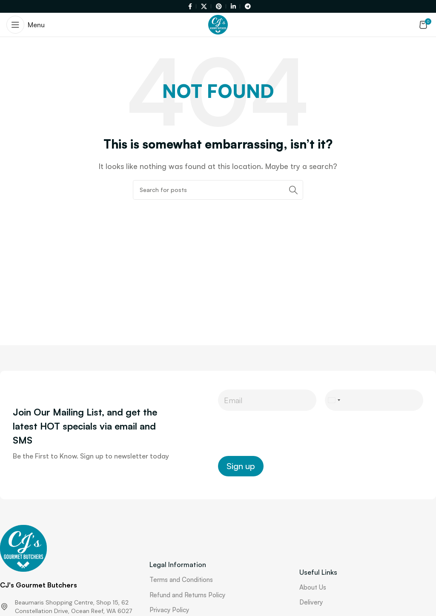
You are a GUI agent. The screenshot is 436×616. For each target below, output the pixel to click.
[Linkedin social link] (234, 6)
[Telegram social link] (246, 6)
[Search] (218, 190)
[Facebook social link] (191, 6)
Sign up (241, 466)
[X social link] (204, 6)
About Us (312, 587)
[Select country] (334, 400)
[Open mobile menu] (25, 24)
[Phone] (374, 400)
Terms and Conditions (181, 580)
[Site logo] (218, 24)
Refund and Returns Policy (187, 595)
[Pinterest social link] (219, 6)
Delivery (311, 602)
